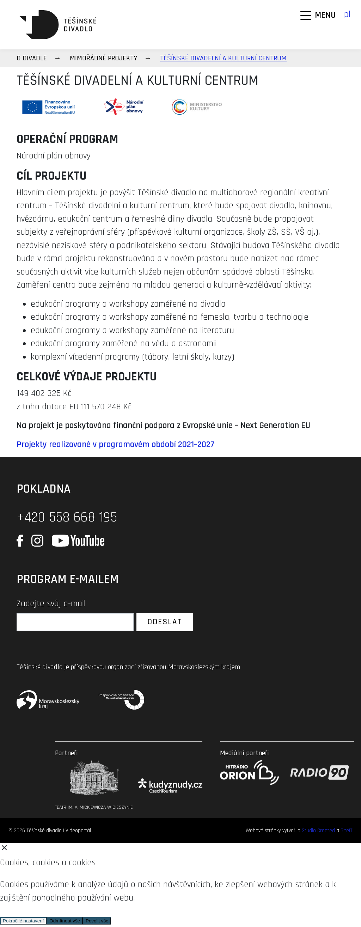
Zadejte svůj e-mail (51, 603)
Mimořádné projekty (103, 58)
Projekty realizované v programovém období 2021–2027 (115, 444)
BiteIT (347, 830)
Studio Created (318, 830)
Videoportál (78, 830)
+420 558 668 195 (67, 517)
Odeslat (164, 622)
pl (347, 14)
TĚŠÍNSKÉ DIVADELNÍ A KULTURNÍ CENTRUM (223, 58)
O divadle (32, 58)
